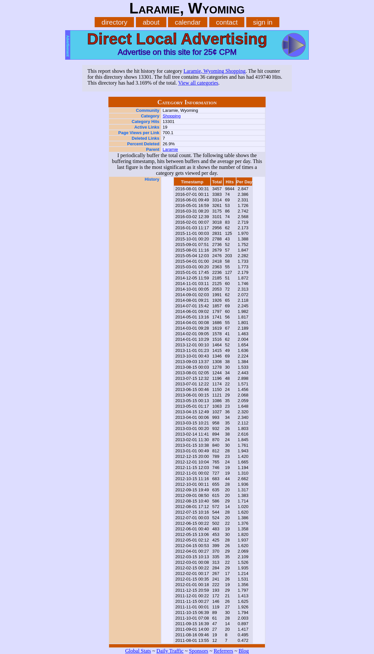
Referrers (223, 651)
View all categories (198, 83)
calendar (188, 22)
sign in (262, 22)
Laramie (170, 149)
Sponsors (198, 651)
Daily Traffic (170, 651)
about (151, 22)
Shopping (172, 115)
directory (114, 22)
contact (227, 22)
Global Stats (138, 651)
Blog (244, 651)
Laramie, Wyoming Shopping (214, 71)
